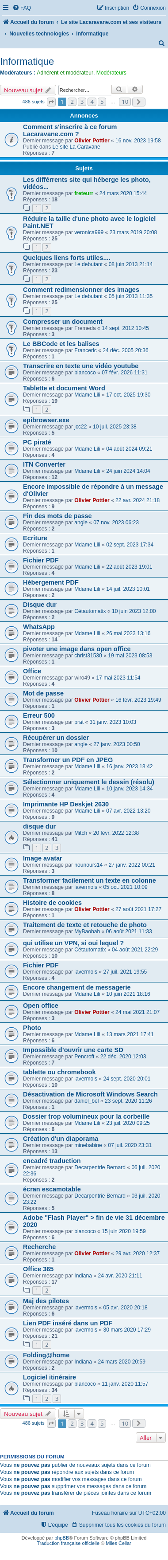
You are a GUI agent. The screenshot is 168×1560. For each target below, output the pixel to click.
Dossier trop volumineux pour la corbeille (86, 1116)
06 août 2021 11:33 (129, 931)
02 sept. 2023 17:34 (129, 545)
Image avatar (42, 858)
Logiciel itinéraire (49, 1377)
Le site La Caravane (76, 147)
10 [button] (125, 102)
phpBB (61, 1537)
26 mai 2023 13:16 (128, 633)
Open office (40, 1005)
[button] (51, 102)
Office (32, 671)
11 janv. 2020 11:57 (125, 1384)
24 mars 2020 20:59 (121, 1362)
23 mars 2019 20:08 (133, 232)
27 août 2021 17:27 (138, 909)
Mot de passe (43, 693)
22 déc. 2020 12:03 (123, 1056)
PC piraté (37, 442)
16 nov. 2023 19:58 (138, 141)
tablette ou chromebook (59, 1072)
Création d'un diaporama (60, 1138)
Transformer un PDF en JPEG (68, 759)
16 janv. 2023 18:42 (129, 766)
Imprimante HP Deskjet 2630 (66, 804)
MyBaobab (87, 931)
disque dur (39, 826)
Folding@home (46, 1355)
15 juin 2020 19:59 (124, 1231)
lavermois (85, 887)
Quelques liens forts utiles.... (67, 257)
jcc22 (80, 427)
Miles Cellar (118, 1543)
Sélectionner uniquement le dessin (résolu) (88, 782)
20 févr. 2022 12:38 (116, 833)
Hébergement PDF (51, 582)
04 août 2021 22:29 (135, 950)
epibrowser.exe (46, 420)
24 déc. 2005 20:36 (126, 350)
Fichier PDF (41, 560)
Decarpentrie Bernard (100, 1167)
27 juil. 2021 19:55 (125, 972)
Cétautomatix (90, 611)
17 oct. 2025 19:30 (128, 395)
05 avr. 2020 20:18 (125, 1308)
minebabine (88, 1145)
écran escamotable (52, 1189)
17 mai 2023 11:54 (118, 678)
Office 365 (38, 1269)
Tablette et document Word (64, 388)
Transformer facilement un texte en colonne (89, 880)
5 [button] (101, 102)
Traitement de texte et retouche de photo (85, 924)
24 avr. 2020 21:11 (120, 1276)
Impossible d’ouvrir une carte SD (73, 1049)
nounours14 (88, 865)
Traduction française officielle (68, 1543)
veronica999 (88, 232)
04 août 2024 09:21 (129, 449)
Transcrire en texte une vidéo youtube (80, 365)
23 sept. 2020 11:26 (128, 1101)
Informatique (27, 61)
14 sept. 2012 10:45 (125, 328)
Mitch (80, 833)
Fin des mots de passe (57, 515)
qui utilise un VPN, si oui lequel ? (73, 943)
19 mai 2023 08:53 (130, 655)
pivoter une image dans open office (77, 648)
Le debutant (88, 264)
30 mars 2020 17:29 (127, 1330)
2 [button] (71, 102)
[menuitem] (21, 8)
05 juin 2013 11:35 (131, 296)
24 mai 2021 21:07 (137, 1012)
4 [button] (91, 102)
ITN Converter (44, 464)
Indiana (83, 1276)
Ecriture (35, 538)
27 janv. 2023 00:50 (116, 744)
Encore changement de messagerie (77, 987)
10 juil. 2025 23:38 (115, 427)
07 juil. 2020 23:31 (130, 1145)
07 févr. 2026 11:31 (125, 372)
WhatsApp (39, 626)
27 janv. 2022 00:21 (132, 865)
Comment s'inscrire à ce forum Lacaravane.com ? (70, 130)
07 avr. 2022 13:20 (128, 811)
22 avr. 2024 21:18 (137, 500)
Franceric (85, 350)
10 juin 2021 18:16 (128, 994)
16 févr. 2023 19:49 (138, 700)
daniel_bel (86, 1101)
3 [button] (82, 102)
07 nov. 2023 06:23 (116, 522)
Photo (32, 1027)
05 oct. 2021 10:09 (125, 887)
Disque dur (40, 604)
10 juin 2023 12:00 (134, 611)
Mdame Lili (87, 395)
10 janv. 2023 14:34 (129, 789)
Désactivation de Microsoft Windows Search (90, 1094)
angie (81, 522)
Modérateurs (111, 73)
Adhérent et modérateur (65, 73)
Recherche (39, 1246)
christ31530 (88, 655)
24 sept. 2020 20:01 (127, 1079)
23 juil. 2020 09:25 (128, 1123)
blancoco (84, 372)
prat (79, 722)
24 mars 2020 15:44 (123, 193)
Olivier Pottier (91, 141)
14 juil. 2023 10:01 (128, 589)
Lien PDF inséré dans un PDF (67, 1323)
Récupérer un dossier (56, 737)
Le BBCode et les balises (61, 343)
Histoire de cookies (52, 902)
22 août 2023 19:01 (129, 567)
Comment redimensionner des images (81, 289)
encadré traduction (52, 1160)
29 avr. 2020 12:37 (137, 1253)
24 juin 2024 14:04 (128, 471)
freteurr (83, 193)
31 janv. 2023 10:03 (113, 722)
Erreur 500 (39, 715)
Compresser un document (63, 321)
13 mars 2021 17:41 (130, 1034)
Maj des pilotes (46, 1301)
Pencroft (84, 1056)
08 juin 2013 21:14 (131, 264)
